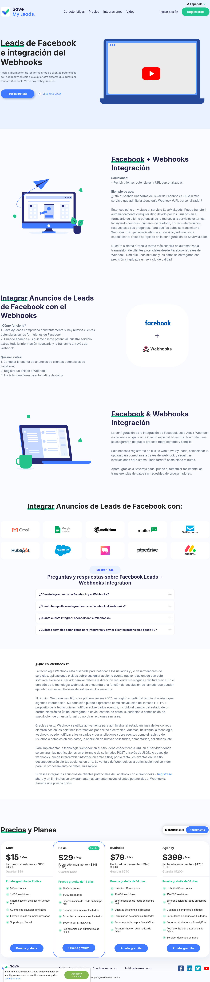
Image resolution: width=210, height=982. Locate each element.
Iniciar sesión (169, 11)
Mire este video (49, 94)
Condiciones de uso (105, 968)
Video (130, 11)
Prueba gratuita (17, 93)
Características (74, 11)
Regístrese (164, 774)
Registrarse (195, 12)
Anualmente (197, 829)
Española (195, 4)
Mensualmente (174, 829)
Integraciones (112, 11)
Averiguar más (13, 978)
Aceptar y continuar (76, 975)
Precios (94, 11)
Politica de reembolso (138, 968)
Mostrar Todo (104, 569)
